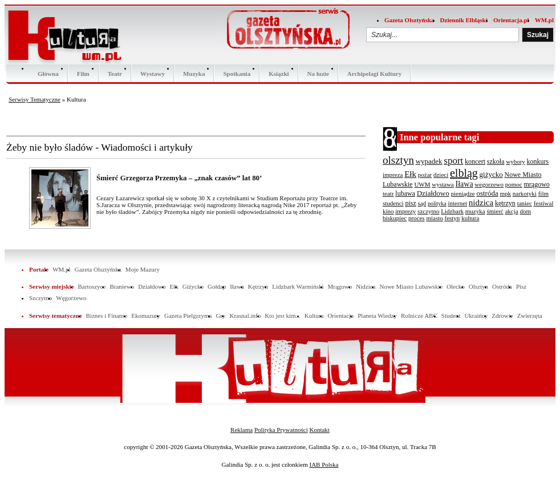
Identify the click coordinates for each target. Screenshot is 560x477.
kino (388, 211)
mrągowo (537, 184)
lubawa (405, 193)
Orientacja (340, 315)
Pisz (521, 286)
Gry (220, 315)
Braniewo (121, 286)
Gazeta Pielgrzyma (188, 315)
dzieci (440, 174)
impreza (393, 174)
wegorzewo (489, 184)
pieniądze (463, 193)
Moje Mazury (142, 269)
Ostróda (502, 286)
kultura (470, 218)
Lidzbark (452, 211)
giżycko (491, 174)
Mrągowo (340, 286)
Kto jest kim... (283, 315)
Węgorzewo (71, 297)
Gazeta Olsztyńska (409, 20)
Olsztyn (478, 286)
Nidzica (365, 286)
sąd (422, 203)
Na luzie (318, 73)
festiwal (544, 203)
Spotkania (236, 73)
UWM (422, 184)
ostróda (487, 193)
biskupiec (395, 218)
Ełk (410, 174)
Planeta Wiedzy (377, 315)
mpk (505, 193)
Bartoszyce (92, 286)
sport (453, 160)
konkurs (538, 161)
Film (83, 73)
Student (451, 315)
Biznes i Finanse (107, 315)
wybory (515, 161)
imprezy (405, 211)
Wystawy (152, 73)
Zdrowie (502, 315)
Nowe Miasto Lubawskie (411, 286)
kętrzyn (505, 203)
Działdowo (433, 193)
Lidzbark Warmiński (297, 286)
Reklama (241, 429)
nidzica (481, 202)
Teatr (115, 73)
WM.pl (544, 20)
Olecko (456, 286)
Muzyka (194, 73)
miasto (434, 218)
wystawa (443, 184)
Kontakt (319, 429)
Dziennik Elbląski (464, 20)
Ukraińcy (476, 315)
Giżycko (193, 286)
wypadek (429, 161)
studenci (393, 203)
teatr (388, 193)
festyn (452, 218)
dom (525, 211)
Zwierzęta (529, 315)
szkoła (496, 161)
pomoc (513, 184)
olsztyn (398, 160)
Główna (48, 73)
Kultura (314, 315)
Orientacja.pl (511, 20)
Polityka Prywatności (281, 429)
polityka (437, 203)
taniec (524, 203)
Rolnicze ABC (419, 315)
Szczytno (40, 297)
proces (416, 218)
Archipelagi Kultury (374, 73)
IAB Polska (323, 464)
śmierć (494, 211)
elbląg (464, 173)
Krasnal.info (245, 315)
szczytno (428, 211)
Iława (464, 184)
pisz (410, 203)
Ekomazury (145, 315)
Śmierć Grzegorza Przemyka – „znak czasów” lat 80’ (179, 178)
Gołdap (217, 286)
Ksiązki (279, 73)
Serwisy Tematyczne (34, 99)
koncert (475, 161)
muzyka (475, 211)
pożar (425, 174)
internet (457, 203)
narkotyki (525, 193)
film (543, 193)
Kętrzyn (258, 286)
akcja (511, 211)
